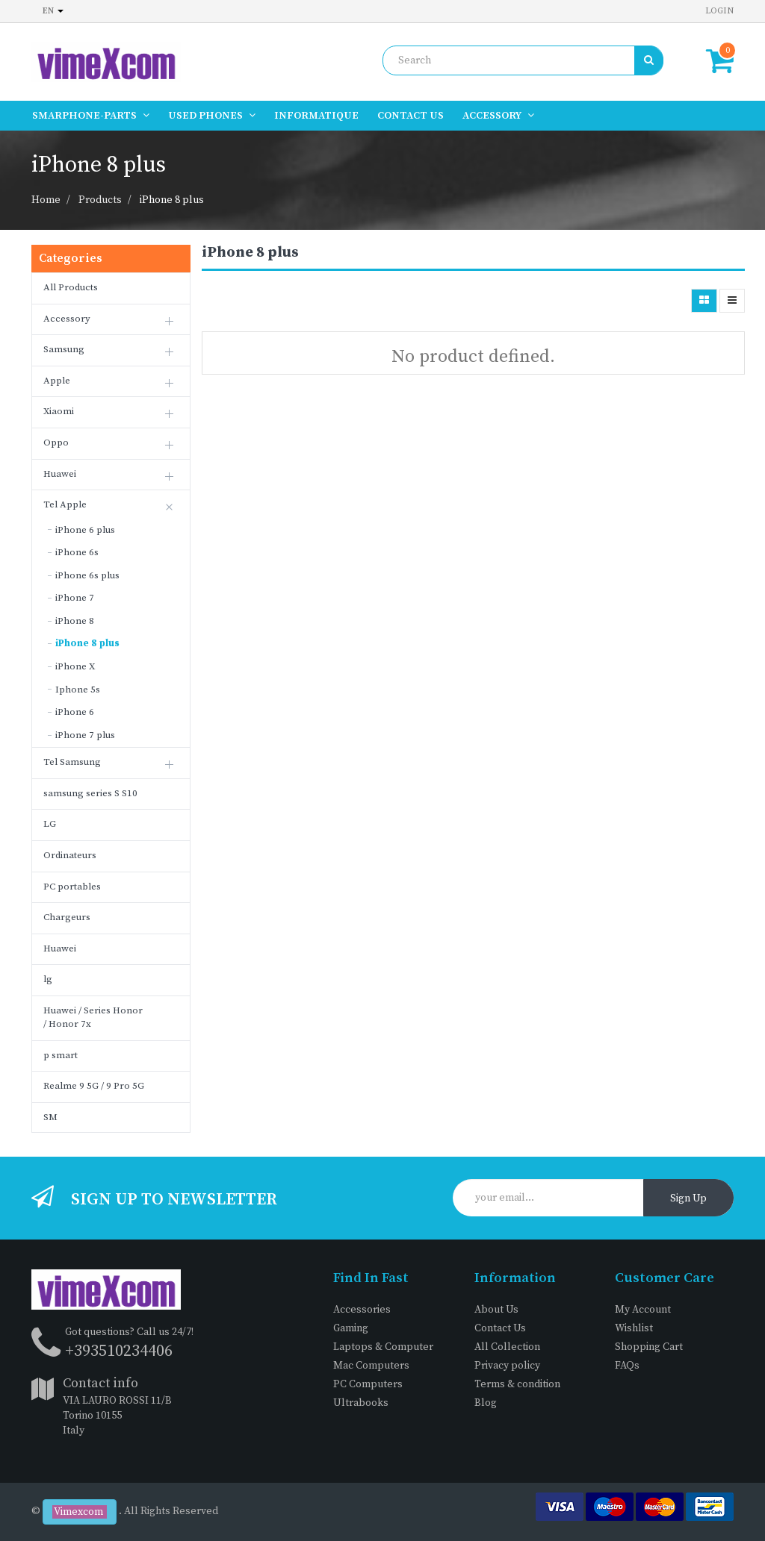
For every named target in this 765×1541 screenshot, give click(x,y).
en (53, 10)
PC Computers (368, 1384)
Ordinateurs (69, 855)
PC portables (72, 887)
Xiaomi (58, 411)
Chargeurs (66, 917)
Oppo (56, 442)
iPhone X (75, 666)
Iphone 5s (77, 690)
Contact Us (500, 1328)
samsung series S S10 (90, 793)
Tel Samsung (72, 762)
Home (46, 200)
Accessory (66, 319)
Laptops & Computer (383, 1347)
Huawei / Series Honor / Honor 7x (93, 1017)
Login (719, 10)
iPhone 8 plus (172, 200)
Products (100, 200)
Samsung (63, 349)
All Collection (507, 1347)
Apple (56, 381)
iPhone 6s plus (87, 575)
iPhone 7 (74, 598)
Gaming (350, 1328)
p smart (60, 1055)
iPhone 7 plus (85, 735)
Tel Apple (65, 504)
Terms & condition (517, 1384)
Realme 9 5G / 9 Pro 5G (93, 1086)
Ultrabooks (360, 1403)
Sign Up (688, 1198)
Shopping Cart (649, 1347)
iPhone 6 (74, 712)
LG (49, 824)
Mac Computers (371, 1365)
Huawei (59, 474)
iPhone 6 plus (85, 530)
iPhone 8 (74, 621)
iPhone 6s (77, 552)
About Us (496, 1309)
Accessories (362, 1309)
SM (50, 1117)
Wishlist (634, 1328)
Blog (485, 1403)
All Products (70, 287)
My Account (643, 1309)
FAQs (627, 1365)
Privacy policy (507, 1365)
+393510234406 (119, 1351)
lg (47, 979)
